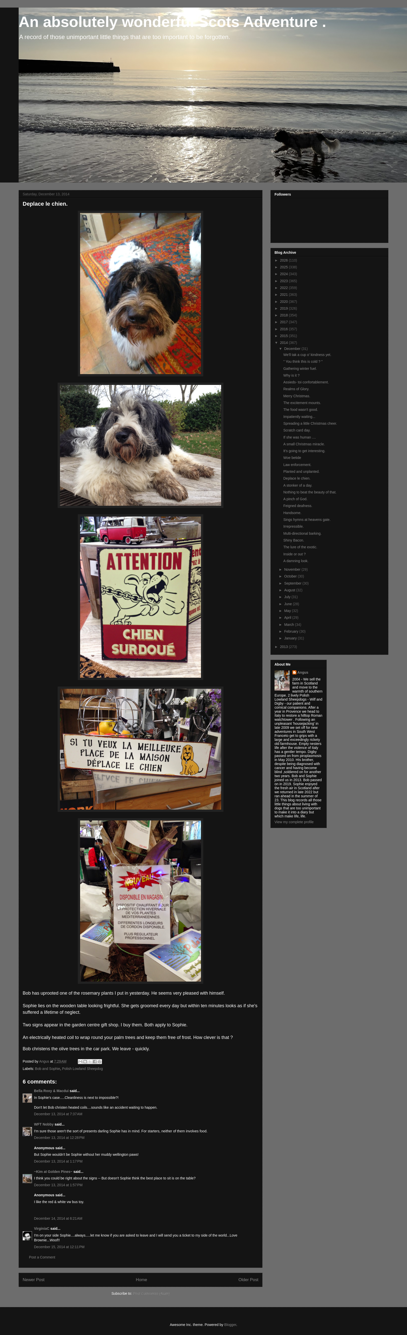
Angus (303, 672)
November (292, 569)
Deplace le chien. (296, 478)
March (289, 625)
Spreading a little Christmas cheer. (310, 423)
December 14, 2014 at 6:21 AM (58, 1218)
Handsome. (292, 513)
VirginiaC (41, 1228)
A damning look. (296, 561)
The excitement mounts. (302, 403)
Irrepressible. (293, 526)
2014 (284, 343)
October (291, 576)
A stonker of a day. (297, 485)
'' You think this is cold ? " (303, 361)
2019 (284, 308)
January (291, 638)
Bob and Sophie (47, 1069)
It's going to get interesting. (304, 451)
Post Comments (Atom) (151, 1293)
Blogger (230, 1325)
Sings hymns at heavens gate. (307, 520)
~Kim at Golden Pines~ (53, 1172)
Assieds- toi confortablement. (306, 382)
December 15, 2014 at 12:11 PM (59, 1247)
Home (141, 1279)
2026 (284, 260)
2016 (284, 329)
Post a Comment (42, 1257)
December (292, 349)
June (288, 604)
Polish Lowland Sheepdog (82, 1069)
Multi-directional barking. (302, 533)
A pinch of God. (295, 499)
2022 (284, 288)
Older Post (248, 1279)
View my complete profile (294, 822)
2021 (284, 295)
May (288, 611)
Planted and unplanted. (301, 472)
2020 (284, 302)
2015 (284, 336)
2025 (284, 267)
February (291, 631)
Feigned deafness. (297, 506)
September (293, 583)
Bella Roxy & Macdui (51, 1091)
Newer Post (34, 1279)
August (290, 590)
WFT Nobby (44, 1124)
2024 (284, 274)
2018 (284, 315)
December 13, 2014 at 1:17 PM (58, 1161)
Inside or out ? (294, 554)
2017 (284, 322)
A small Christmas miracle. (304, 444)
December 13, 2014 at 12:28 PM (59, 1138)
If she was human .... (299, 437)
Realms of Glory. (296, 389)
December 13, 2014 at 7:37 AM (58, 1114)
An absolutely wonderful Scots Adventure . (172, 21)
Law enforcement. (297, 465)
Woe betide (292, 458)
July (287, 597)
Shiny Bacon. (293, 540)
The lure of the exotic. (300, 547)
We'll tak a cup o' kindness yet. (307, 355)
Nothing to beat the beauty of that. (309, 492)
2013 (284, 647)
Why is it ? (291, 375)
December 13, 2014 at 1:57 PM (58, 1185)
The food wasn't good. (300, 410)
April (288, 618)
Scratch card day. (297, 430)
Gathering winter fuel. (300, 369)
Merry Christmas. (296, 396)
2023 (284, 281)
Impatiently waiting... (299, 417)
